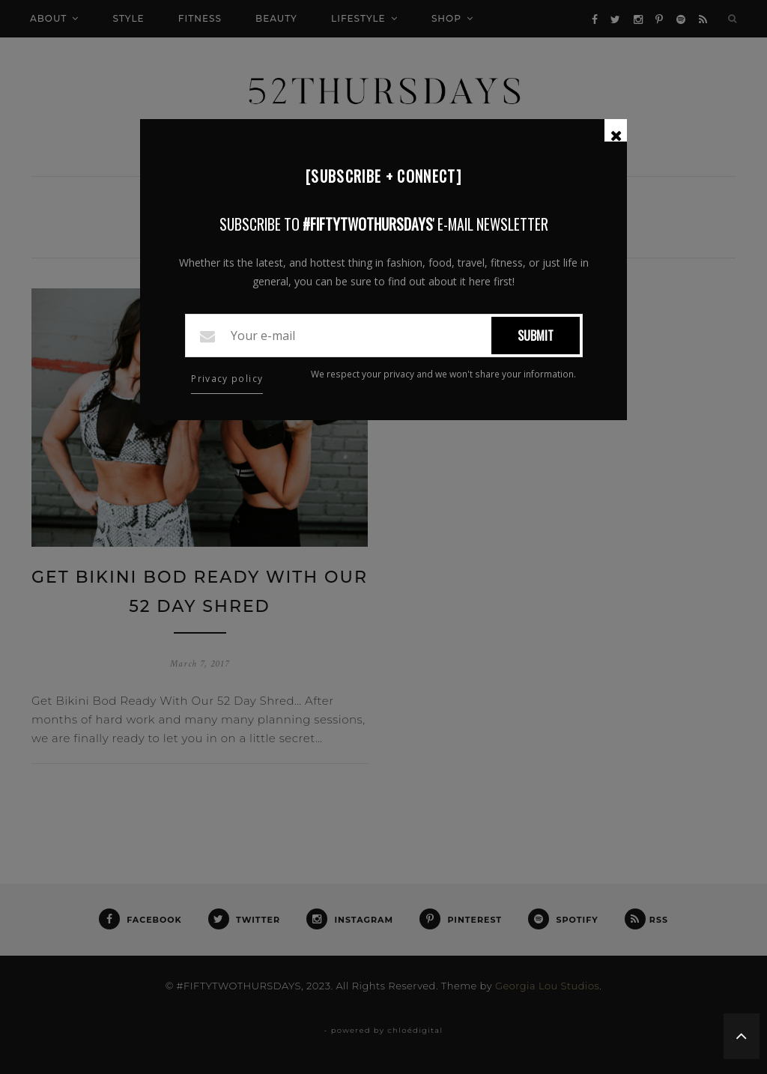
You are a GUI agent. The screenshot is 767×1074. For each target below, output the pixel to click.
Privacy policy (227, 378)
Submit (536, 336)
